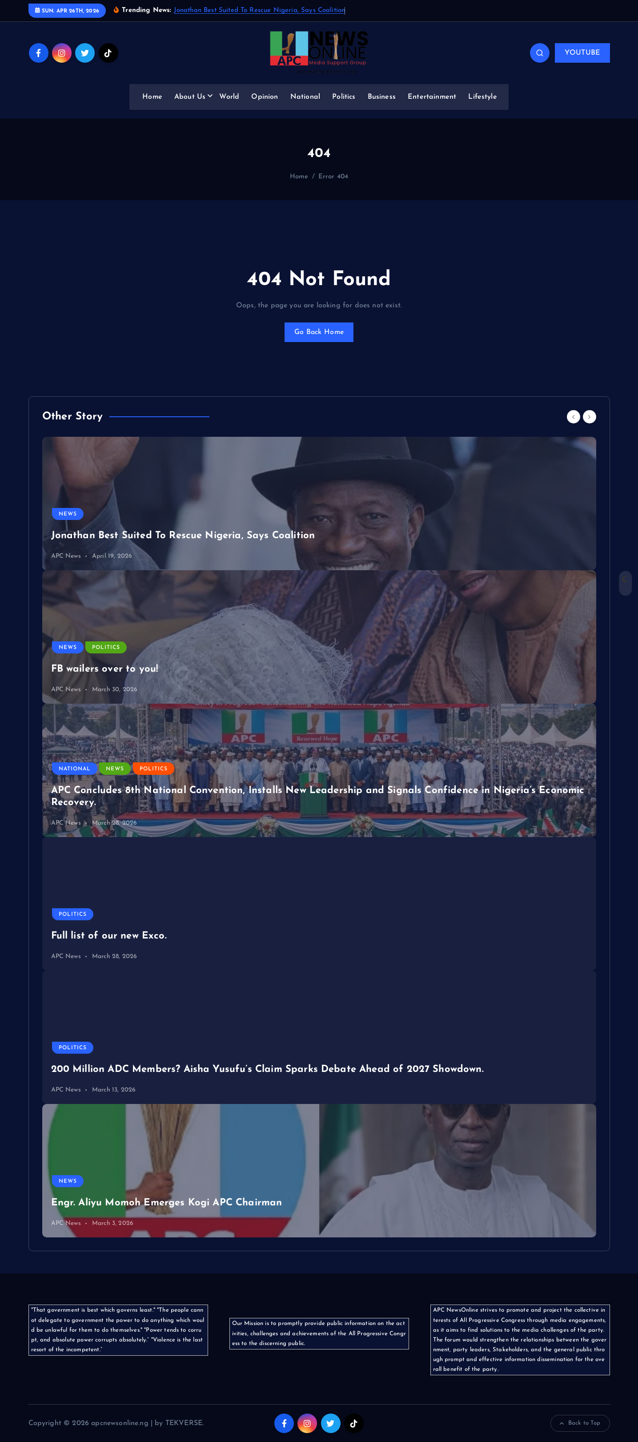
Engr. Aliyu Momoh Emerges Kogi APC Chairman (166, 1203)
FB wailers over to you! (104, 669)
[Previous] (573, 416)
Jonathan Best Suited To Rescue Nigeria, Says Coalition (259, 10)
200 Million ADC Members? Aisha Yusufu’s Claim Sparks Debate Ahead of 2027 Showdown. (267, 1069)
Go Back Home (319, 332)
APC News (66, 556)
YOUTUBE (582, 52)
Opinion (264, 97)
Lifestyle (482, 97)
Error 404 (333, 176)
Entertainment (432, 97)
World (229, 97)
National (305, 97)
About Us (189, 97)
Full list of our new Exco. (109, 936)
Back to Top (580, 1423)
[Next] (589, 416)
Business (382, 97)
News (68, 514)
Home (152, 97)
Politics (343, 97)
